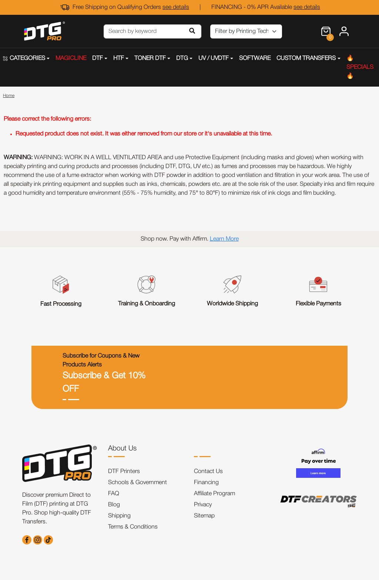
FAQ (113, 493)
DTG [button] (182, 58)
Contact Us (208, 471)
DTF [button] (97, 58)
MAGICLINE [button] (71, 58)
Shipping (119, 516)
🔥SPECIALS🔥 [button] (359, 67)
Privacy (203, 504)
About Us (122, 448)
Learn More (224, 239)
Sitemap (204, 516)
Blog (114, 504)
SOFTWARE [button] (255, 58)
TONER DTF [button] (150, 58)
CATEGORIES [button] (24, 58)
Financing (206, 482)
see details (175, 7)
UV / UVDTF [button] (213, 58)
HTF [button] (118, 58)
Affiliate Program (214, 493)
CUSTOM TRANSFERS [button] (306, 58)
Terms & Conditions (133, 527)
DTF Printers (124, 471)
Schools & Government (137, 482)
